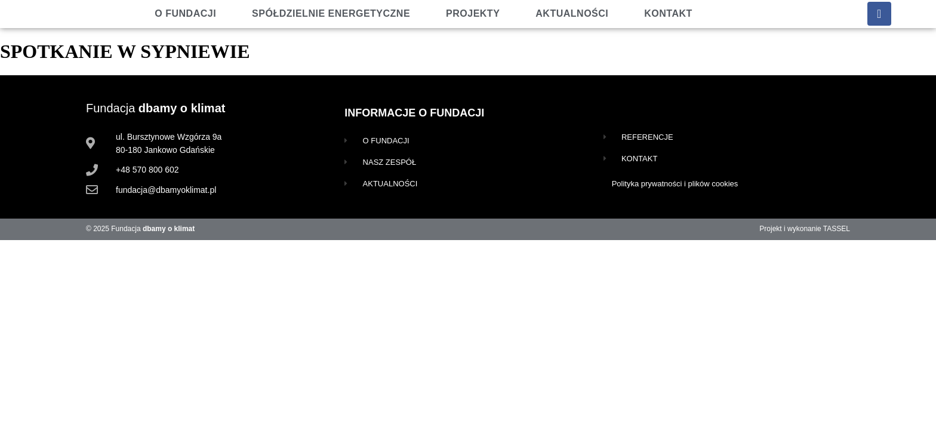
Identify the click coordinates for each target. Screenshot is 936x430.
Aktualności (571, 13)
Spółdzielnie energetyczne (331, 13)
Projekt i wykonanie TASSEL (804, 229)
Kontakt (668, 13)
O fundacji (185, 13)
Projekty (473, 13)
